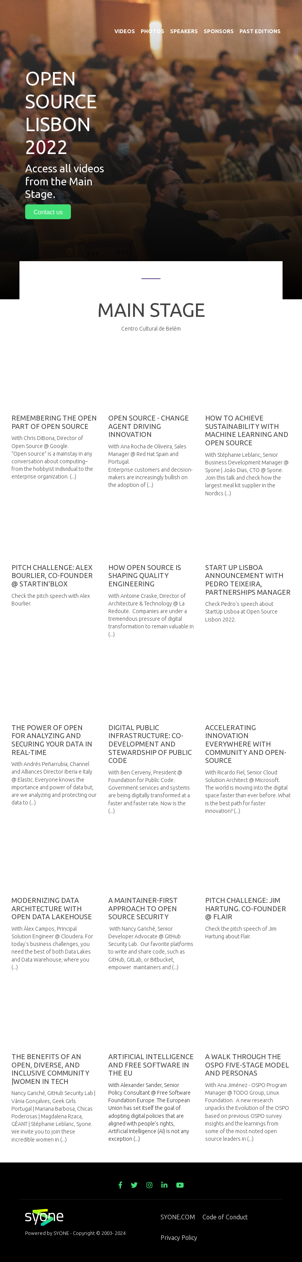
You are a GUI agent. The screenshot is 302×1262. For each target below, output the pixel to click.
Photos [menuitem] (152, 11)
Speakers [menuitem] (184, 11)
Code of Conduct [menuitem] (225, 1217)
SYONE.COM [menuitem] (178, 1217)
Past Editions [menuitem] (260, 11)
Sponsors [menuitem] (219, 11)
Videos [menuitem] (124, 11)
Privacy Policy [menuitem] (179, 1237)
